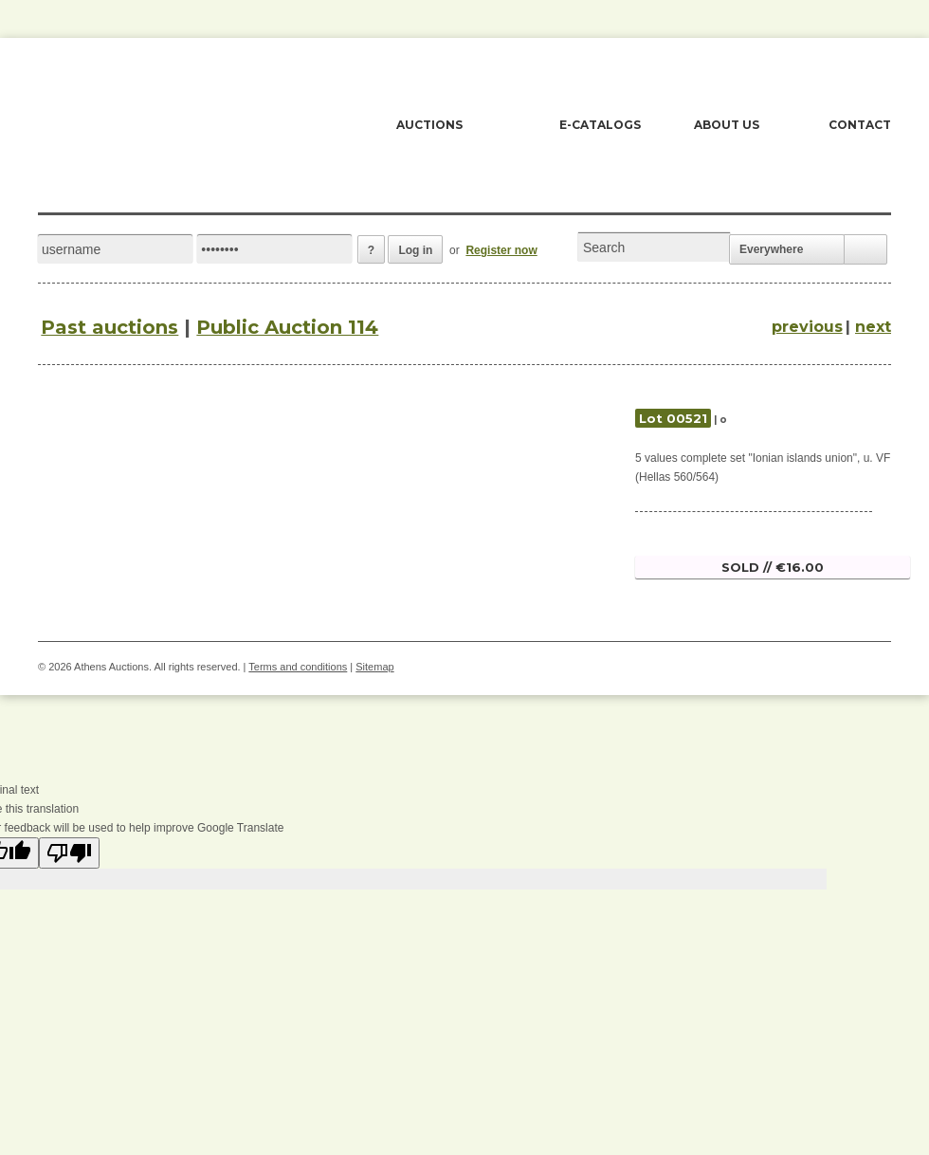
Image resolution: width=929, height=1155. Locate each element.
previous (807, 327)
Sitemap (374, 666)
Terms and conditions (297, 666)
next (873, 327)
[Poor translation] (69, 853)
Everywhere (771, 249)
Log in (415, 250)
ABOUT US (726, 125)
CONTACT (860, 125)
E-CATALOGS (600, 125)
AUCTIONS (429, 125)
